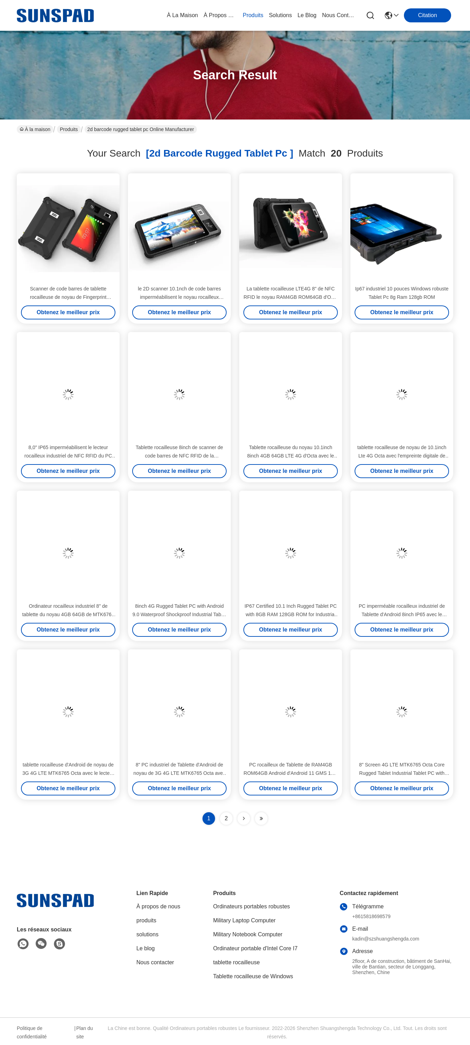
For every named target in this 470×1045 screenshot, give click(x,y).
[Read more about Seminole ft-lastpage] (261, 818)
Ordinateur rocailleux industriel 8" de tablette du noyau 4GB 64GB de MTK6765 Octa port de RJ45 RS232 (68, 614)
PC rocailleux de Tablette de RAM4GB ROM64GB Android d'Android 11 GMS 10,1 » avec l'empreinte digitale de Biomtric (291, 773)
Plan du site (84, 1032)
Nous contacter (155, 962)
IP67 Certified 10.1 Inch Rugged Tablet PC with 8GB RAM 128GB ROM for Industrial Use (290, 614)
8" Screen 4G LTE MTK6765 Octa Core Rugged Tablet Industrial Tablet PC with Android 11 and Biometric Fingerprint (401, 773)
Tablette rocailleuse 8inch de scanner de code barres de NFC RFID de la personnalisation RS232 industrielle (179, 456)
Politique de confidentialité (32, 1032)
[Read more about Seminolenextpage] (243, 818)
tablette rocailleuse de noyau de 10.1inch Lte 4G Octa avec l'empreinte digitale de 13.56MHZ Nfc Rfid (402, 456)
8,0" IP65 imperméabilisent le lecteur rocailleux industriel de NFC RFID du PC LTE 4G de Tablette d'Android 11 (68, 456)
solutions (280, 15)
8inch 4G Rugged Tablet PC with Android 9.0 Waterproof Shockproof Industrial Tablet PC (179, 614)
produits (253, 15)
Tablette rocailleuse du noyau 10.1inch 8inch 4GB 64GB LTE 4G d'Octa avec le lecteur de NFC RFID (290, 456)
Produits (69, 129)
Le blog (145, 948)
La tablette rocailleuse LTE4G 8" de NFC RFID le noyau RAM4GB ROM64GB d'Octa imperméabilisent (291, 297)
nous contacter (339, 15)
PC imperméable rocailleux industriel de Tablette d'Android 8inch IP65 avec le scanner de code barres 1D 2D (402, 614)
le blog (307, 15)
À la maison (182, 15)
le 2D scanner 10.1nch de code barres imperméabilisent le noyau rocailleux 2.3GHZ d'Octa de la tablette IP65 (179, 297)
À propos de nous (220, 15)
